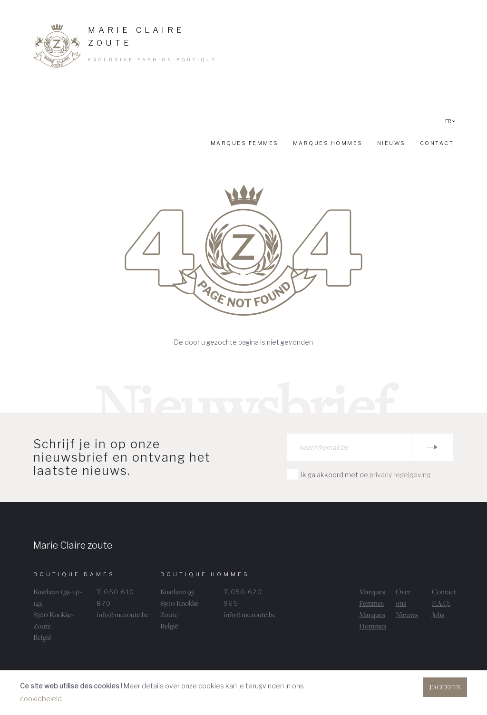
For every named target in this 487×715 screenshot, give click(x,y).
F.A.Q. (441, 603)
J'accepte (445, 687)
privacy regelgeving (400, 475)
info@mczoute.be (123, 614)
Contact (444, 592)
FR (450, 121)
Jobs (438, 614)
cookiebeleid (41, 699)
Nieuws (407, 614)
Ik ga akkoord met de (365, 475)
